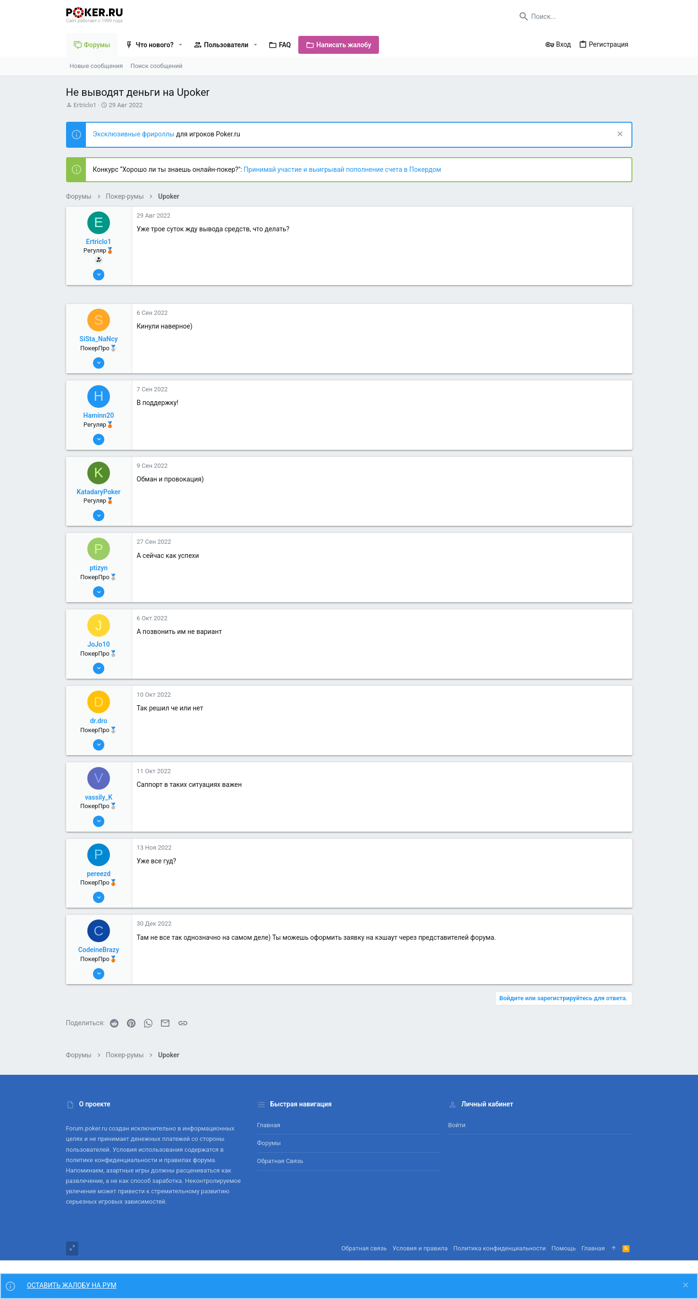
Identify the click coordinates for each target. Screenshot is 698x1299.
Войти (457, 1125)
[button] (180, 45)
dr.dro (99, 721)
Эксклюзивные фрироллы (135, 134)
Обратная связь (280, 1160)
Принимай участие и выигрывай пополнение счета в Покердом (342, 169)
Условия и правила (420, 1248)
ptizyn (99, 568)
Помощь (564, 1248)
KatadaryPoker (99, 492)
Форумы (269, 1143)
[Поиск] (573, 16)
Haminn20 (99, 415)
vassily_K (98, 797)
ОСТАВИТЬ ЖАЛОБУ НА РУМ (72, 1285)
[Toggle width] (72, 1248)
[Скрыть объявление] (619, 135)
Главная (268, 1125)
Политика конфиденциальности (500, 1248)
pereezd (98, 873)
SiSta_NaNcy (99, 339)
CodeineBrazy (98, 949)
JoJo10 (98, 644)
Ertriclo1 (85, 105)
